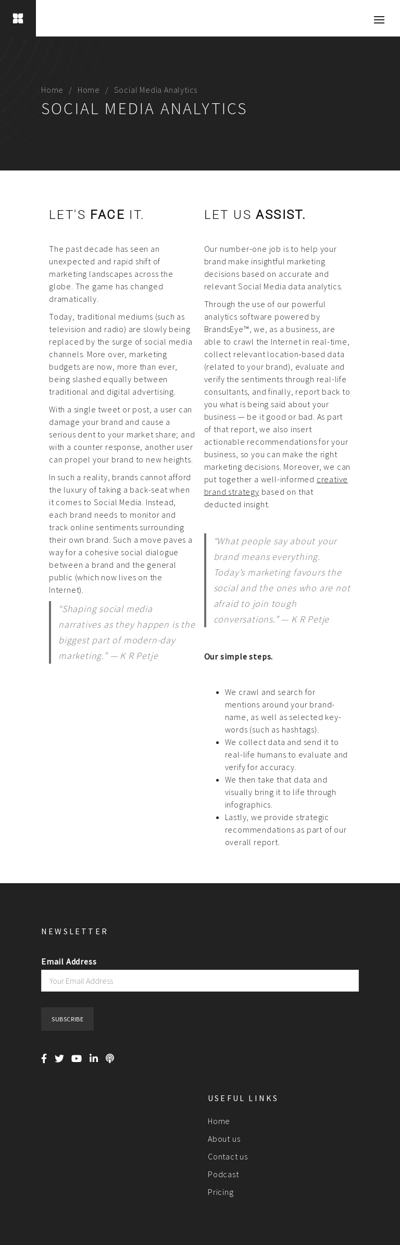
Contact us (228, 1156)
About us (224, 1138)
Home (52, 89)
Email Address (68, 961)
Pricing (221, 1192)
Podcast (223, 1174)
